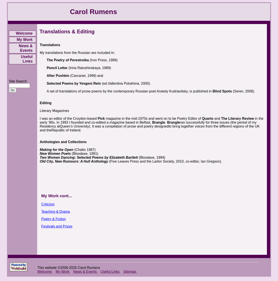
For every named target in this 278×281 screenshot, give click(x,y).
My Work (25, 39)
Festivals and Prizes (56, 226)
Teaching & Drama (55, 211)
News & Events (26, 48)
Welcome (24, 33)
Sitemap (130, 271)
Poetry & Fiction (53, 219)
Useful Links (27, 59)
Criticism (48, 204)
